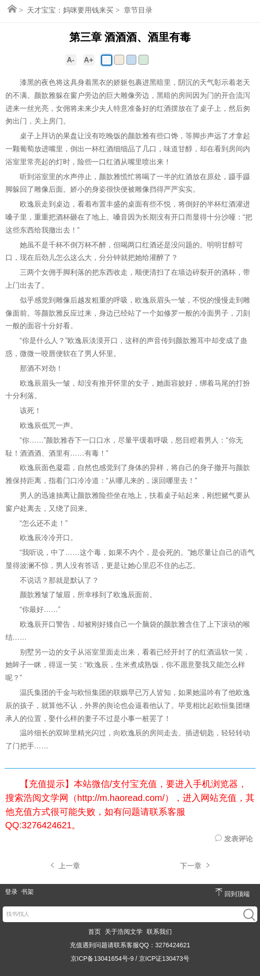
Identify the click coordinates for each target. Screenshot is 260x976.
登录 (11, 891)
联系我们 (159, 931)
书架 (27, 891)
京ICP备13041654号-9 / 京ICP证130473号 (130, 958)
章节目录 (138, 10)
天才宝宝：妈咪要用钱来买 (70, 10)
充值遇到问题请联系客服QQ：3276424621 (130, 945)
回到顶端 (232, 892)
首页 (94, 931)
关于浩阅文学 (124, 931)
